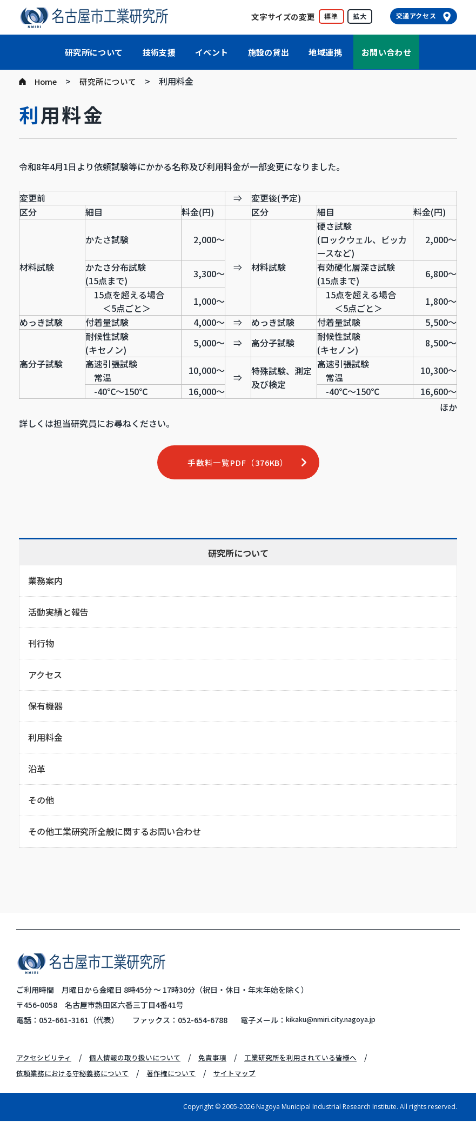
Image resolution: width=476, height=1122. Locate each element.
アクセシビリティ (46, 1058)
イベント (212, 52)
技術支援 (159, 52)
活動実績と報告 (58, 613)
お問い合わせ (386, 52)
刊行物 (41, 644)
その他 (41, 801)
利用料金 (45, 738)
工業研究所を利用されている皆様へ (318, 1058)
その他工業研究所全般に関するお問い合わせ (114, 832)
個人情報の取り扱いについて (142, 1058)
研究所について (94, 52)
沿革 (36, 770)
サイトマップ (248, 1073)
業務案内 (45, 582)
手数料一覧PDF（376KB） (238, 463)
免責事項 (225, 1058)
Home (47, 81)
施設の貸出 (269, 52)
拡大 (360, 16)
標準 (331, 16)
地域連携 (325, 52)
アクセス (45, 676)
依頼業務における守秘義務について (76, 1073)
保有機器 (45, 707)
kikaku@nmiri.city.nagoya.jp (339, 1021)
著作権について (181, 1073)
